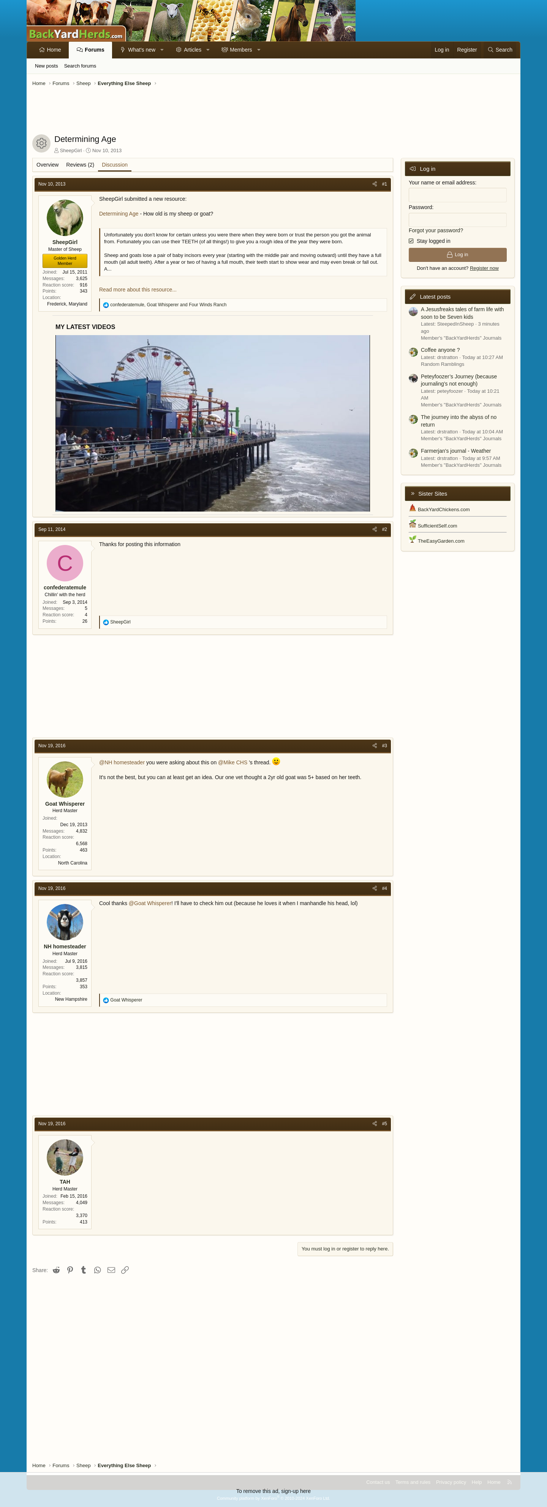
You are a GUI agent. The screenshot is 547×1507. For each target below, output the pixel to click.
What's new (141, 50)
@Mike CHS (232, 762)
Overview (47, 165)
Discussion (115, 165)
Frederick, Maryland (67, 304)
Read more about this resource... (138, 290)
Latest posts (435, 296)
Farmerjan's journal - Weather (456, 451)
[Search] (500, 50)
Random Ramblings (442, 364)
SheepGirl (71, 150)
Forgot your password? (436, 230)
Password (420, 207)
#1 (384, 184)
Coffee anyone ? (440, 350)
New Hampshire (71, 999)
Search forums (80, 66)
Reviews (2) (80, 165)
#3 (384, 745)
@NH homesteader (122, 762)
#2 (384, 529)
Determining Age (119, 214)
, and (168, 304)
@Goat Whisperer (150, 903)
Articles (192, 50)
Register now (484, 268)
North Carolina (72, 863)
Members (241, 50)
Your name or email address (442, 183)
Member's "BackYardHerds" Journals (461, 338)
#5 (384, 1123)
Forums (94, 50)
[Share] (374, 184)
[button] (162, 50)
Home (54, 50)
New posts (46, 66)
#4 (384, 888)
